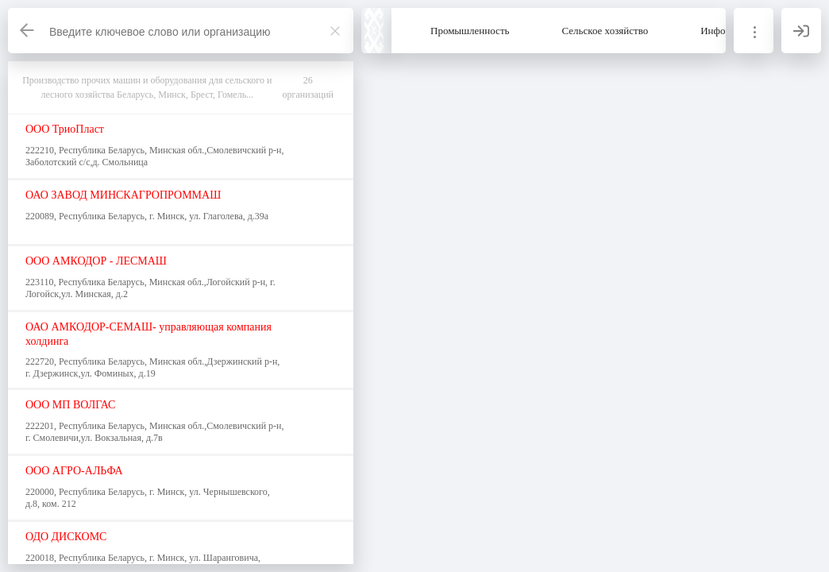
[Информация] (753, 30)
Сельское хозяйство (605, 31)
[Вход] (801, 30)
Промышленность (470, 31)
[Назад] (28, 30)
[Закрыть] (335, 31)
